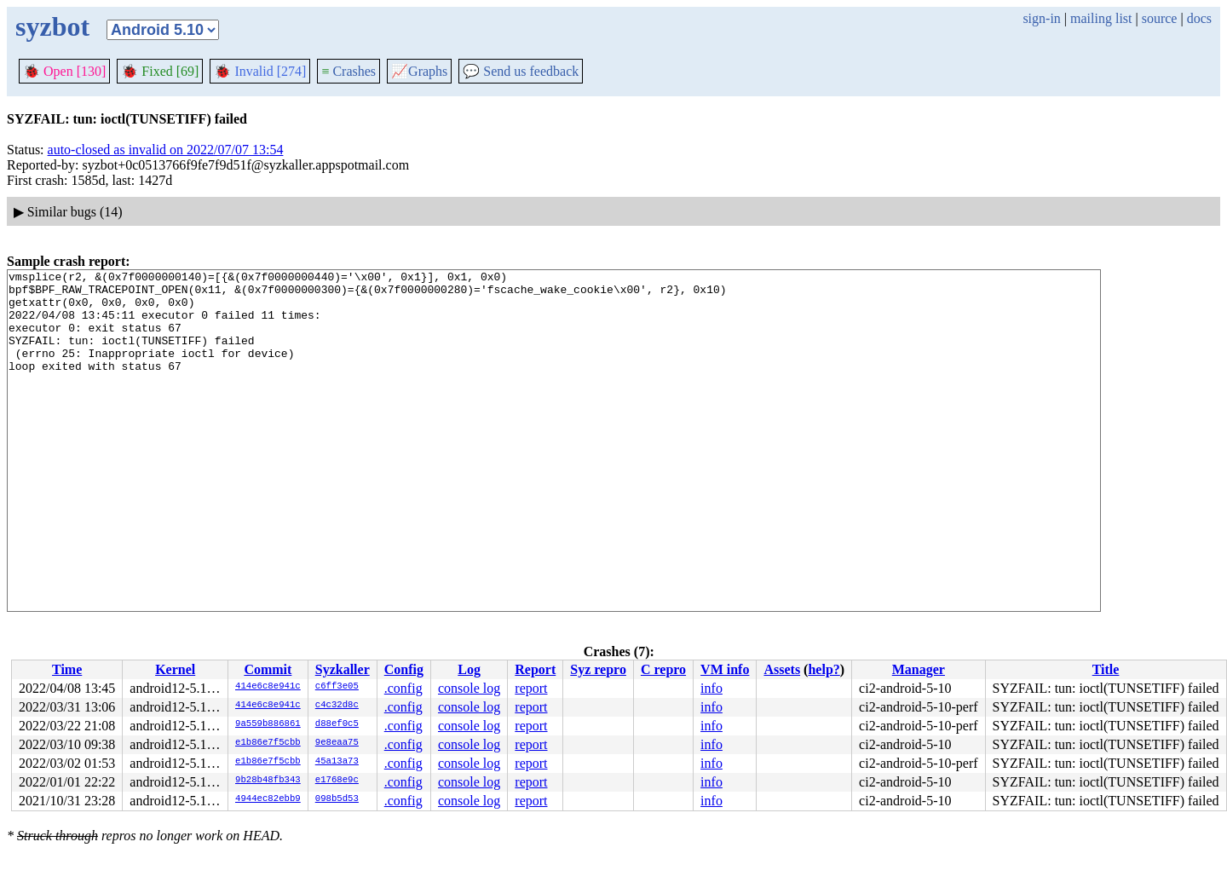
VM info (724, 669)
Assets (781, 669)
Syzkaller (342, 669)
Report (535, 669)
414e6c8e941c (268, 687)
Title (1106, 669)
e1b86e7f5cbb (268, 743)
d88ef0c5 (337, 724)
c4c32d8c (337, 706)
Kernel (175, 669)
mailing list (1101, 18)
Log (469, 669)
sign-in (1041, 18)
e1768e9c (337, 781)
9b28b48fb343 (268, 781)
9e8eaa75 (337, 743)
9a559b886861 (268, 724)
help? (823, 669)
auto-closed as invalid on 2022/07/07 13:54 (166, 149)
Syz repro (598, 669)
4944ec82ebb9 (268, 799)
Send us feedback (521, 71)
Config (403, 669)
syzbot (52, 26)
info (711, 688)
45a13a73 (337, 762)
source (1160, 18)
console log (469, 688)
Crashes (348, 71)
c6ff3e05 (337, 687)
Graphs (419, 71)
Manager (918, 669)
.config (403, 688)
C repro (663, 669)
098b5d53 (337, 799)
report (531, 688)
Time (67, 669)
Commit (267, 669)
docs (1199, 18)
